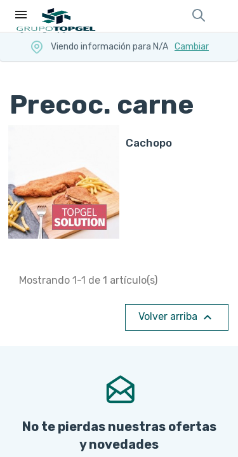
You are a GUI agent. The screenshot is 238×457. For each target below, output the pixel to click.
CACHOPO (149, 142)
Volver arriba (176, 317)
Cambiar (192, 46)
